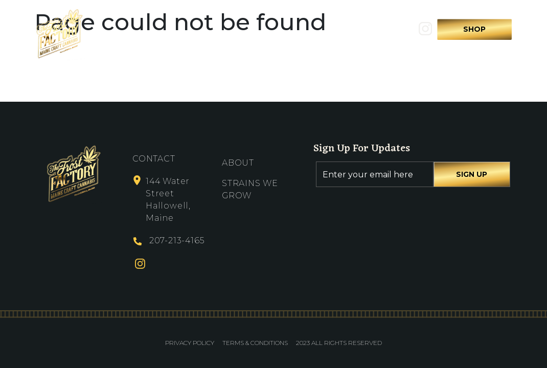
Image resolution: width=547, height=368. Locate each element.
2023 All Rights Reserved (339, 343)
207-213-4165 (176, 240)
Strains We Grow (279, 33)
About (216, 33)
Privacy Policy (189, 343)
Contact (348, 33)
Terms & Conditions (255, 343)
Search (394, 33)
